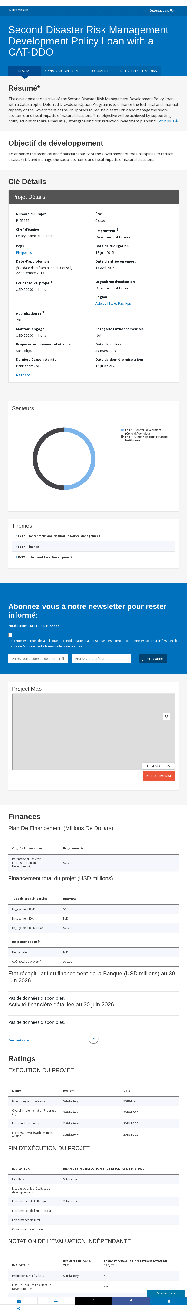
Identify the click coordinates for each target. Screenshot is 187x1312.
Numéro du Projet (31, 214)
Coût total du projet (34, 282)
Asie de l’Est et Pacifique (113, 303)
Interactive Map (159, 776)
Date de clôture (108, 344)
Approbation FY (30, 313)
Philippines (24, 252)
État (99, 214)
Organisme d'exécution (115, 281)
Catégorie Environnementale (119, 329)
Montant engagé (30, 329)
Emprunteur (106, 230)
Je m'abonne (152, 658)
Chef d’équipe (27, 229)
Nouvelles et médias (138, 71)
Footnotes (17, 1040)
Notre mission (18, 10)
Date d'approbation (32, 261)
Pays (20, 246)
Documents (100, 71)
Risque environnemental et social (44, 344)
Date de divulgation (112, 246)
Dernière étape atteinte (36, 359)
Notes (21, 375)
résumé (24, 71)
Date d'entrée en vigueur (116, 261)
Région (101, 297)
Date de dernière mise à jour (119, 359)
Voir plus (168, 121)
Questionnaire (166, 1293)
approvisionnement (62, 71)
